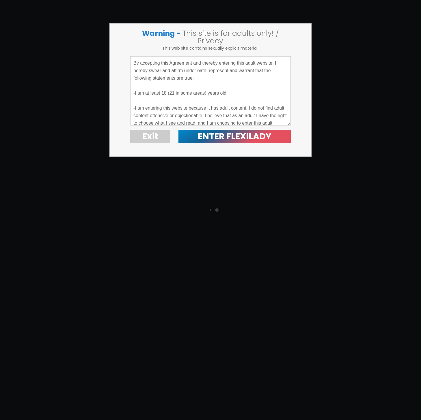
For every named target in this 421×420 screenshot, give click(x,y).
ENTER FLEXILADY (234, 136)
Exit (150, 136)
